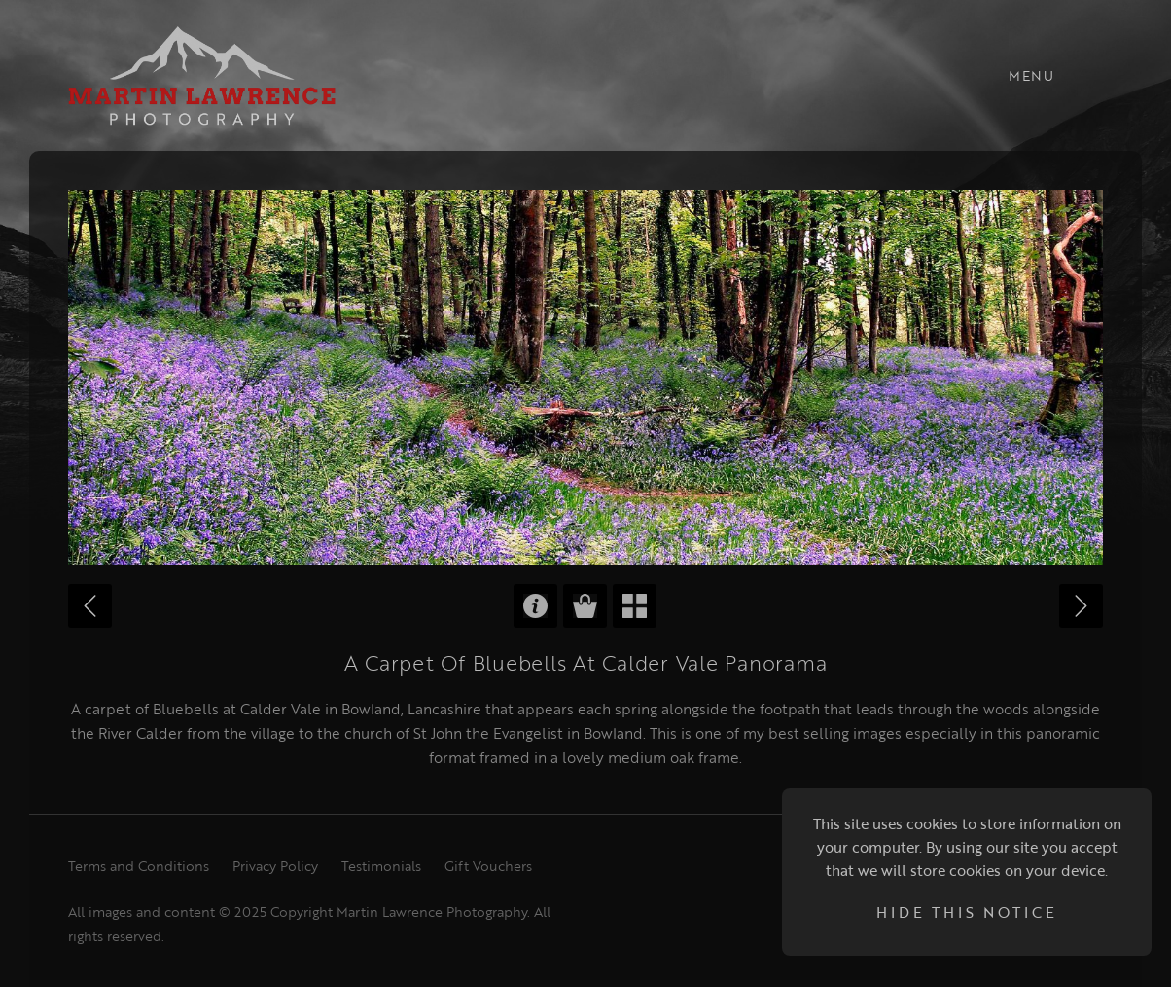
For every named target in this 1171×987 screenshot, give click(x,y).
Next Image (1081, 606)
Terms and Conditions (138, 866)
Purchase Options (585, 606)
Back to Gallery (634, 606)
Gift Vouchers (488, 866)
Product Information (535, 606)
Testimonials (381, 866)
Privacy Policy (275, 866)
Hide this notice (966, 912)
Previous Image (90, 606)
